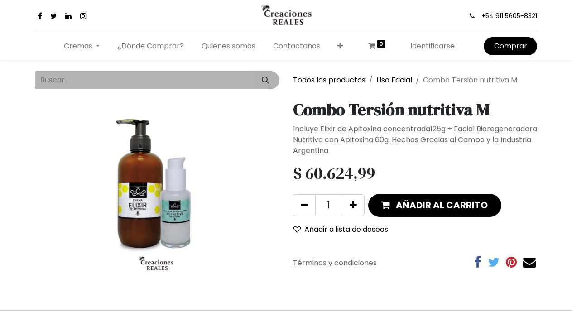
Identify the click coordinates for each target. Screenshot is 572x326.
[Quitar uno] (304, 205)
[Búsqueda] (265, 80)
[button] (340, 46)
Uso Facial (394, 80)
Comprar (510, 46)
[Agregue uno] (353, 205)
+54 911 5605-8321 (509, 15)
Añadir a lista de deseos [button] (340, 229)
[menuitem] (151, 46)
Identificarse (432, 46)
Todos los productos (329, 80)
